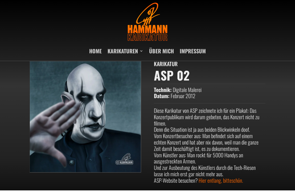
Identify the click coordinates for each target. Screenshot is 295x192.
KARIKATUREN (123, 51)
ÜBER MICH (161, 51)
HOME (95, 51)
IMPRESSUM (193, 51)
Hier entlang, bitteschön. (221, 180)
